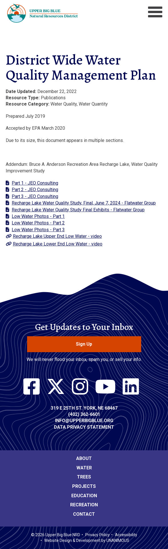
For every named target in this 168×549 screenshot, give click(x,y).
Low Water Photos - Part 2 (38, 223)
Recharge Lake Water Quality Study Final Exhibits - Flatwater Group (78, 209)
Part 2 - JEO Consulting (35, 189)
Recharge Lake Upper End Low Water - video (57, 236)
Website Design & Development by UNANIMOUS (86, 540)
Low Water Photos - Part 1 (38, 216)
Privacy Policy (97, 535)
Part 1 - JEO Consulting (35, 183)
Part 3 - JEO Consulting (35, 196)
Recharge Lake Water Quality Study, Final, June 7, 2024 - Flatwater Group (84, 203)
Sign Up (84, 344)
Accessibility (126, 535)
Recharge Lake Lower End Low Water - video (57, 244)
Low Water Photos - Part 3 (38, 229)
